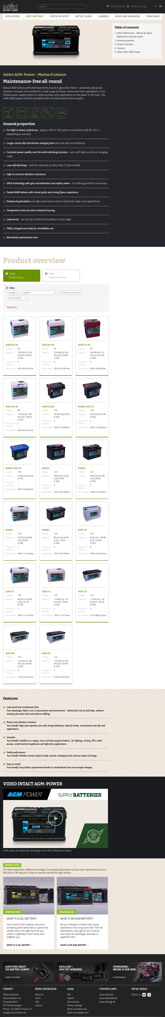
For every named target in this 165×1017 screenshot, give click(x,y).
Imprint (70, 998)
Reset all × (12, 307)
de (155, 6)
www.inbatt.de (106, 995)
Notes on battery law (77, 1009)
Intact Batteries (34, 16)
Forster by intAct (59, 16)
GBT (69, 995)
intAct (38, 998)
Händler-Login (137, 6)
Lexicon (38, 1005)
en (160, 6)
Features (121, 48)
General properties (125, 41)
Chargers (103, 16)
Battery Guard (83, 16)
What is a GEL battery (18, 945)
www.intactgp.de (107, 1002)
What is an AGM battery (73, 945)
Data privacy (73, 1002)
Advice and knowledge (127, 16)
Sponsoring (152, 16)
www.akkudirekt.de (108, 998)
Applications (13, 16)
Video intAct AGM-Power (128, 52)
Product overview (125, 44)
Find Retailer (115, 6)
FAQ (37, 1002)
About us (39, 995)
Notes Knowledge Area (77, 1013)
